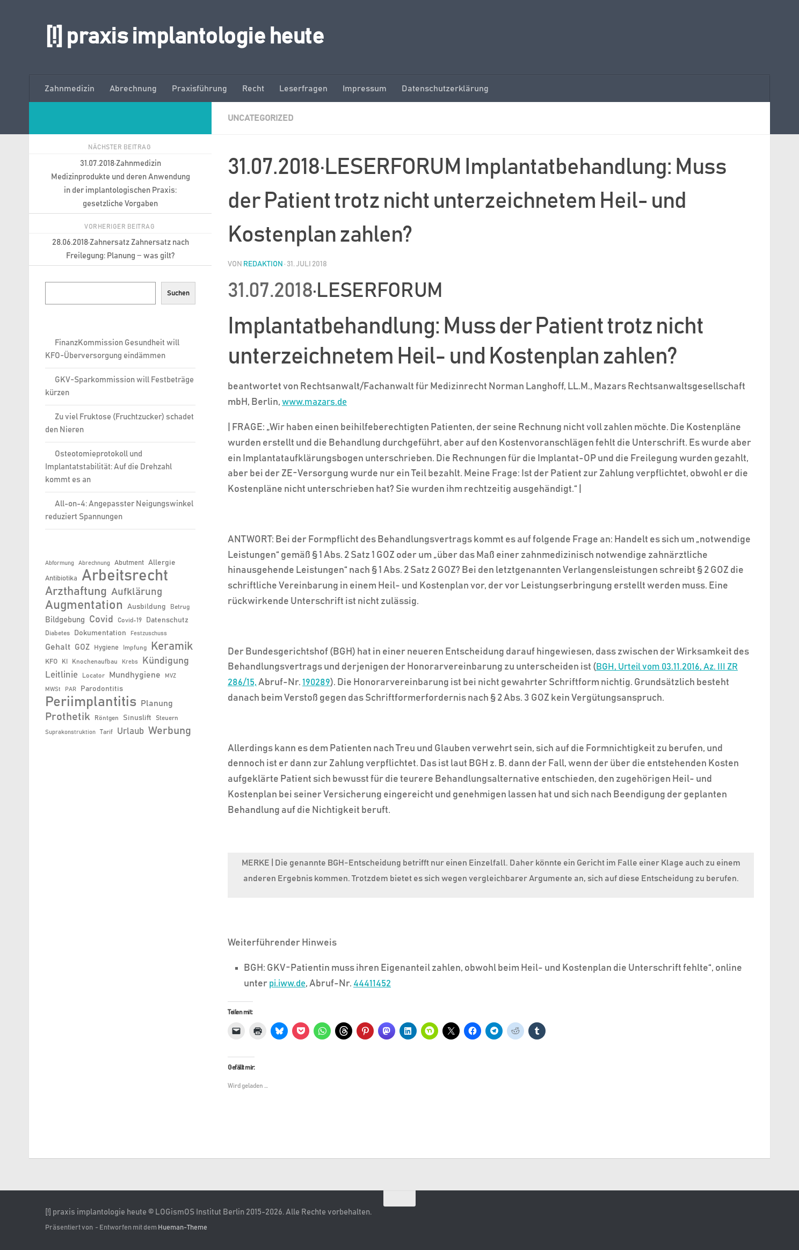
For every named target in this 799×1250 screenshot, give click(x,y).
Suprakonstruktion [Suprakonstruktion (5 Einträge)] (70, 732)
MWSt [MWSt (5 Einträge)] (53, 689)
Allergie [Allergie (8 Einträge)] (162, 562)
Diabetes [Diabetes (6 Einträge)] (57, 633)
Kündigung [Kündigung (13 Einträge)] (165, 661)
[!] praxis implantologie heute (184, 37)
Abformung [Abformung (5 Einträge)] (59, 563)
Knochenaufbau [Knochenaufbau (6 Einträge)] (95, 661)
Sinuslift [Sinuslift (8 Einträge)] (137, 718)
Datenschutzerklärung (445, 88)
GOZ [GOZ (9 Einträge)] (82, 647)
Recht (253, 88)
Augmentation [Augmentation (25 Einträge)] (84, 605)
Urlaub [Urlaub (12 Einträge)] (130, 731)
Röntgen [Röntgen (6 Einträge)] (107, 718)
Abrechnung (133, 88)
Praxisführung (199, 88)
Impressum (365, 88)
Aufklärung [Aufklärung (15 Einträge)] (136, 592)
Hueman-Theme (182, 1227)
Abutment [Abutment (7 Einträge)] (129, 562)
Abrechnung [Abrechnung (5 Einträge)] (94, 563)
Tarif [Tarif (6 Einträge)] (106, 732)
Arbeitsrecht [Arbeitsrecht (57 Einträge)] (125, 576)
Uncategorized (261, 118)
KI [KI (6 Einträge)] (65, 661)
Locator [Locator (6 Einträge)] (93, 675)
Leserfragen (303, 88)
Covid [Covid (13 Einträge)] (101, 619)
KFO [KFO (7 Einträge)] (51, 661)
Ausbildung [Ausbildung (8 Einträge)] (146, 607)
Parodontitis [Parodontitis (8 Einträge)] (102, 689)
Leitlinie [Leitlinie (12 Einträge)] (61, 675)
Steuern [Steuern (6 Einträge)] (167, 718)
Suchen (178, 293)
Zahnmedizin (70, 88)
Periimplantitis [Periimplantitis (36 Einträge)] (90, 702)
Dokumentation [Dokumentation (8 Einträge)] (100, 633)
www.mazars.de (317, 401)
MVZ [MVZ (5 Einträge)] (170, 676)
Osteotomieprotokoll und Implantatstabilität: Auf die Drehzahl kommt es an (108, 467)
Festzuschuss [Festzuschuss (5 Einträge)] (148, 633)
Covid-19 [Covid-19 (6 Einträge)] (130, 620)
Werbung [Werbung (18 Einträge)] (169, 730)
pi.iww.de (289, 983)
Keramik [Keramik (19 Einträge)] (172, 646)
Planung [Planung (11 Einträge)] (157, 703)
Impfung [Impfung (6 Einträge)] (135, 647)
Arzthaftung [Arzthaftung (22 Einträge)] (76, 591)
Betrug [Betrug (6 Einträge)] (180, 607)
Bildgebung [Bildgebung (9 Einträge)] (65, 620)
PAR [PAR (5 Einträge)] (70, 689)
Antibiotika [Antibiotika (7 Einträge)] (61, 578)
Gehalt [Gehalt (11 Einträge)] (57, 647)
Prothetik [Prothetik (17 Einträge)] (67, 716)
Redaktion (263, 263)
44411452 (376, 983)
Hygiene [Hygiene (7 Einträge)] (106, 647)
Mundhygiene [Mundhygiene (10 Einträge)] (135, 675)
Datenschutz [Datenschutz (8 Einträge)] (167, 620)
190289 (317, 682)
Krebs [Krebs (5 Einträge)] (130, 662)
